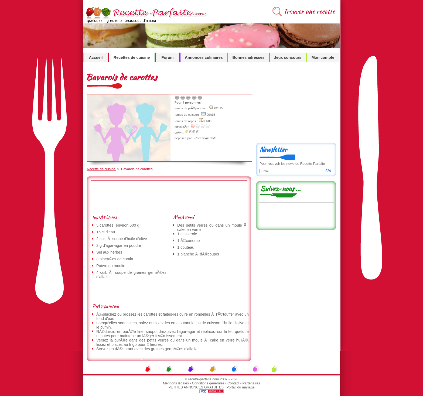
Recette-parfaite (206, 138)
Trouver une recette (309, 11)
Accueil (96, 57)
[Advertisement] (169, 202)
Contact (233, 383)
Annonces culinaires (204, 57)
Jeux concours (288, 57)
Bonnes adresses (248, 57)
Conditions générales (208, 383)
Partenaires (251, 383)
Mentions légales (176, 383)
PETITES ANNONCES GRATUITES (196, 387)
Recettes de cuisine (132, 57)
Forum (168, 57)
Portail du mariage (241, 387)
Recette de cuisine (101, 169)
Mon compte (323, 57)
